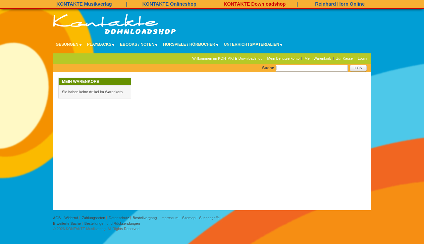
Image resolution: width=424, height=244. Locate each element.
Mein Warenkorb (318, 58)
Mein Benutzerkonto (283, 58)
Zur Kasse (344, 58)
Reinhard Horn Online (340, 4)
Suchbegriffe (209, 218)
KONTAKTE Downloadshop (255, 4)
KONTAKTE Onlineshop (169, 4)
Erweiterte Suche (67, 223)
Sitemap (188, 218)
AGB (57, 218)
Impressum (169, 218)
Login (362, 58)
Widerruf (71, 218)
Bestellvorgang (145, 218)
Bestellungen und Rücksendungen (112, 223)
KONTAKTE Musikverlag (84, 4)
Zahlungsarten (93, 218)
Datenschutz (119, 218)
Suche (268, 68)
